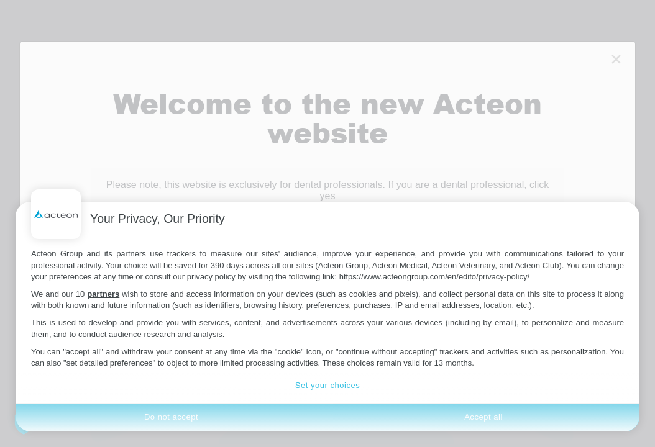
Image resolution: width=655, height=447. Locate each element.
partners (103, 294)
